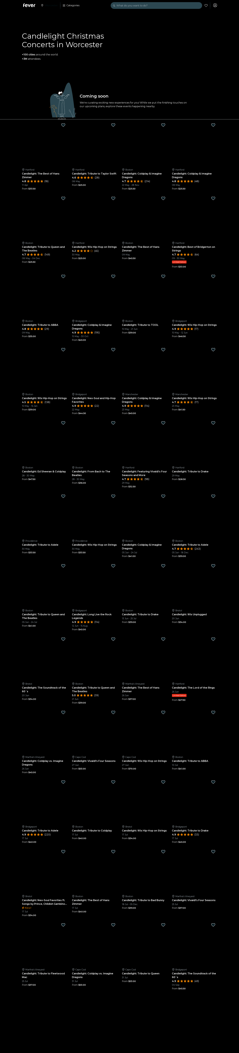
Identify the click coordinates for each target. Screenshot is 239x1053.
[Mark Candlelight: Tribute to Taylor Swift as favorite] (113, 126)
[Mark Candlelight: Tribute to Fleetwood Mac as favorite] (63, 926)
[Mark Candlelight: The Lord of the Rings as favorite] (213, 640)
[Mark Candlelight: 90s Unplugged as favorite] (213, 567)
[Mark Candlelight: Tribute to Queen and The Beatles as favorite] (63, 199)
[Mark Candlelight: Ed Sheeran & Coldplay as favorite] (63, 424)
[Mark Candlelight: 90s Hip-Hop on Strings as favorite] (113, 199)
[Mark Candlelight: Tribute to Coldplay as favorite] (113, 783)
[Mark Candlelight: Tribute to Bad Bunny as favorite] (163, 852)
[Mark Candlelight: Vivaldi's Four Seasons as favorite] (113, 713)
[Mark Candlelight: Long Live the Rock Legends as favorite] (113, 567)
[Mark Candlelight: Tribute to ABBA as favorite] (63, 277)
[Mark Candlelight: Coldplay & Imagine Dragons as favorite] (163, 126)
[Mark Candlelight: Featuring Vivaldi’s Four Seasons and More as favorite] (163, 424)
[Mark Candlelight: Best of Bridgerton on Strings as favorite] (213, 199)
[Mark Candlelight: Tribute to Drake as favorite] (213, 424)
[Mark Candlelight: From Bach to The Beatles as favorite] (113, 424)
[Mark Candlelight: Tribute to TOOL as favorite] (163, 277)
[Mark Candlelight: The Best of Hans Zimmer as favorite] (63, 126)
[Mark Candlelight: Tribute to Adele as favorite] (63, 497)
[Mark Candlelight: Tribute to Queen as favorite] (163, 926)
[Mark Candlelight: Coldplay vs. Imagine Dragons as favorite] (63, 713)
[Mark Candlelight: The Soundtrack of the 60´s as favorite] (63, 640)
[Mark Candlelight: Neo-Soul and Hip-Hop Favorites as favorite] (113, 350)
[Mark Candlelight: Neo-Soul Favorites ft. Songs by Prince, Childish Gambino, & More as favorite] (63, 852)
